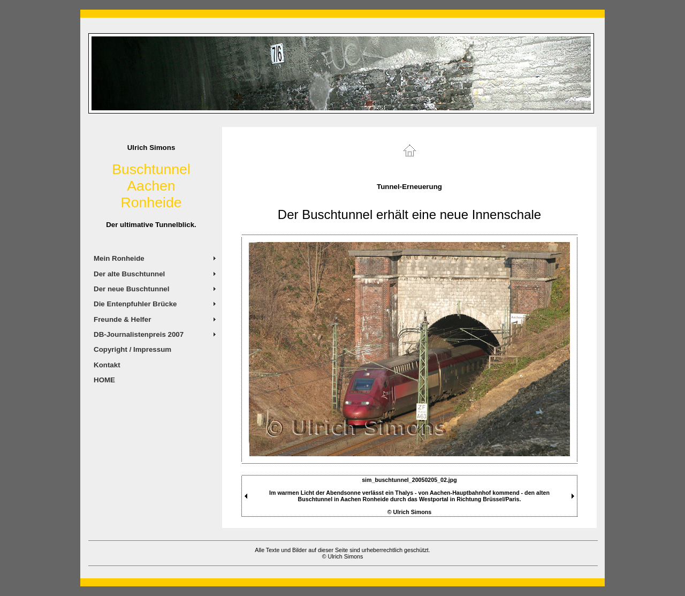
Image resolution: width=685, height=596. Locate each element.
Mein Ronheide (119, 258)
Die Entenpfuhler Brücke (135, 304)
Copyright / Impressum (132, 349)
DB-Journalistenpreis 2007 (139, 334)
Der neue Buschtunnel (131, 289)
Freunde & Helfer (122, 319)
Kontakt (107, 365)
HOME (104, 380)
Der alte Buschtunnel (129, 274)
